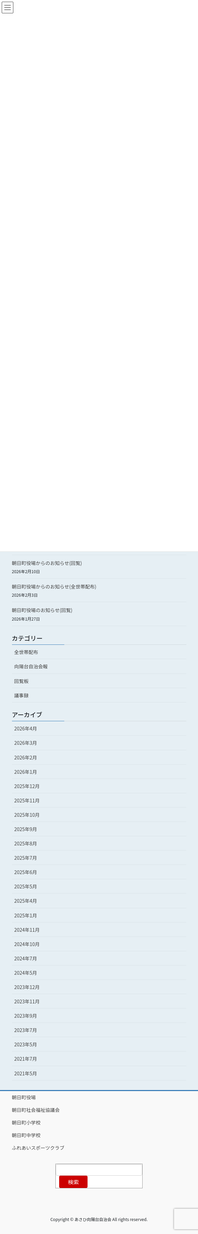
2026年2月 (25, 757)
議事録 (21, 695)
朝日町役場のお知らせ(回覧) (42, 610)
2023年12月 (27, 987)
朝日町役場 (24, 1097)
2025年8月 (25, 843)
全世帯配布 (26, 652)
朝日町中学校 (26, 1135)
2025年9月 (25, 829)
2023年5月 (25, 1044)
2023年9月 (25, 1015)
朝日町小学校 (26, 1122)
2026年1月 (25, 771)
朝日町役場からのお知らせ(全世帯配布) (54, 586)
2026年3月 (25, 742)
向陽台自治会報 (31, 666)
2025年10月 (27, 814)
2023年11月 (27, 1001)
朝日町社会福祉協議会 (36, 1109)
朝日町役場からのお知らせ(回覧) (47, 563)
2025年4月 (25, 900)
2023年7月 (25, 1030)
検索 (73, 1182)
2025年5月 (25, 886)
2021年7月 (25, 1058)
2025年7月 (25, 857)
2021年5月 (25, 1073)
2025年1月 (25, 915)
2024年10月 (27, 944)
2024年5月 (25, 972)
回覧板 (21, 681)
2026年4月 (25, 728)
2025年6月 (25, 872)
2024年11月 (27, 929)
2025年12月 (27, 786)
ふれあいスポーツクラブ (38, 1147)
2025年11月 (27, 800)
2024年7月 (25, 958)
